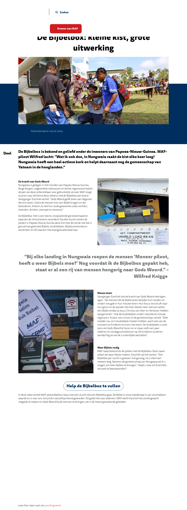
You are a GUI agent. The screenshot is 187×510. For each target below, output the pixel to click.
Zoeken (62, 12)
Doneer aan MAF (68, 28)
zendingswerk (53, 505)
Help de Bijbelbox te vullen (93, 386)
